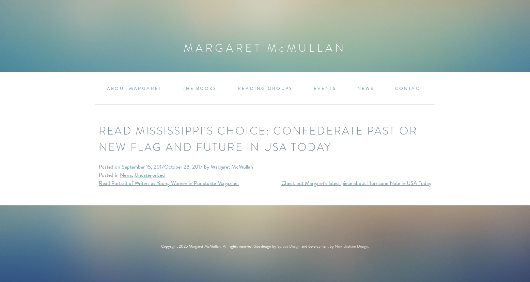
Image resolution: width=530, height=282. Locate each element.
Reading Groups (265, 88)
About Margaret (134, 88)
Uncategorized (150, 175)
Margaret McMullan (232, 167)
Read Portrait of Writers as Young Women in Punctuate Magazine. (169, 183)
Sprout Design (288, 246)
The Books (200, 88)
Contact (409, 88)
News (365, 88)
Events (325, 88)
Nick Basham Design (351, 246)
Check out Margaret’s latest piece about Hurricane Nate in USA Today (356, 183)
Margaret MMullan (265, 48)
